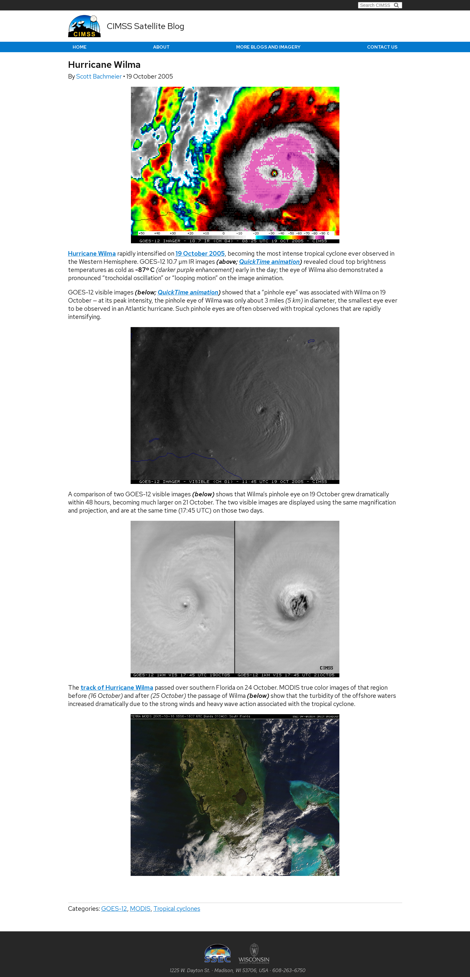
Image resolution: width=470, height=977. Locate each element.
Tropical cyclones (176, 909)
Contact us (382, 47)
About (161, 47)
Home (80, 47)
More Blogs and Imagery (268, 47)
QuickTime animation (269, 262)
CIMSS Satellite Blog (145, 26)
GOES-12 (114, 909)
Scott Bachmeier (99, 76)
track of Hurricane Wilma (116, 688)
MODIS (140, 909)
